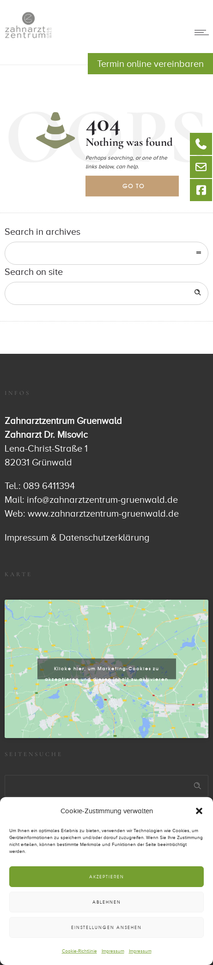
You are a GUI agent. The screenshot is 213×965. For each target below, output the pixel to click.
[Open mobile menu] (204, 32)
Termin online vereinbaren (150, 64)
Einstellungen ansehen (106, 927)
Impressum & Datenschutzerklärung (77, 537)
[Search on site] (106, 293)
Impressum (113, 950)
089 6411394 (49, 486)
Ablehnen (106, 902)
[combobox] (106, 253)
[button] (199, 811)
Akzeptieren (106, 877)
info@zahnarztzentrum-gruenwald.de (102, 499)
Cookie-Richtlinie (79, 950)
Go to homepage (141, 189)
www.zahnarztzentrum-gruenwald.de (103, 513)
